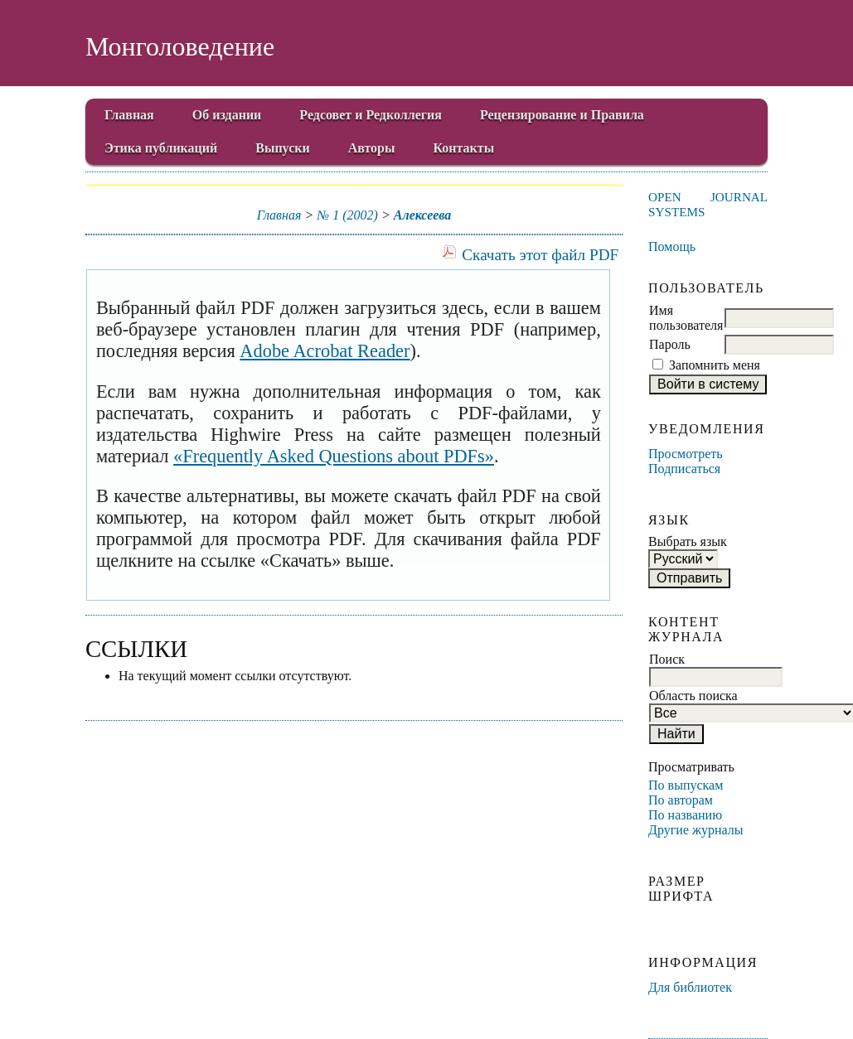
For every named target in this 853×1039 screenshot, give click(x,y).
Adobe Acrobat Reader (325, 351)
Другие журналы (696, 830)
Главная (129, 115)
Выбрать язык (687, 541)
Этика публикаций (160, 148)
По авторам (680, 800)
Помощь (671, 246)
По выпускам (685, 785)
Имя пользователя (686, 317)
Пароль (670, 344)
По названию (685, 815)
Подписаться (684, 469)
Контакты (464, 148)
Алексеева (423, 215)
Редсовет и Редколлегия (370, 115)
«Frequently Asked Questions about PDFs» (333, 456)
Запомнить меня (714, 365)
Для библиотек (690, 987)
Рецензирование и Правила (562, 115)
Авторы (371, 148)
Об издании (227, 115)
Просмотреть (685, 454)
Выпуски (282, 148)
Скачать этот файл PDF (540, 254)
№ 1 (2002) (347, 215)
